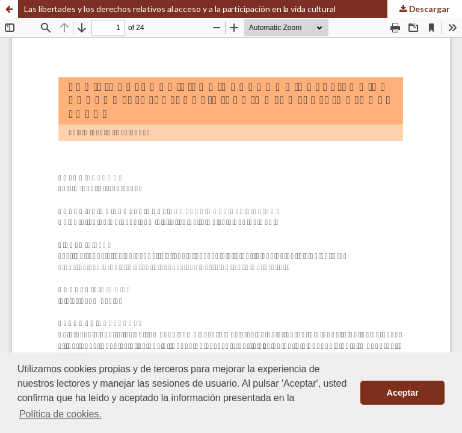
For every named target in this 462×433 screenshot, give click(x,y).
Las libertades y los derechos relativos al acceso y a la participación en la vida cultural (180, 9)
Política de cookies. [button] (60, 414)
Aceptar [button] (403, 393)
